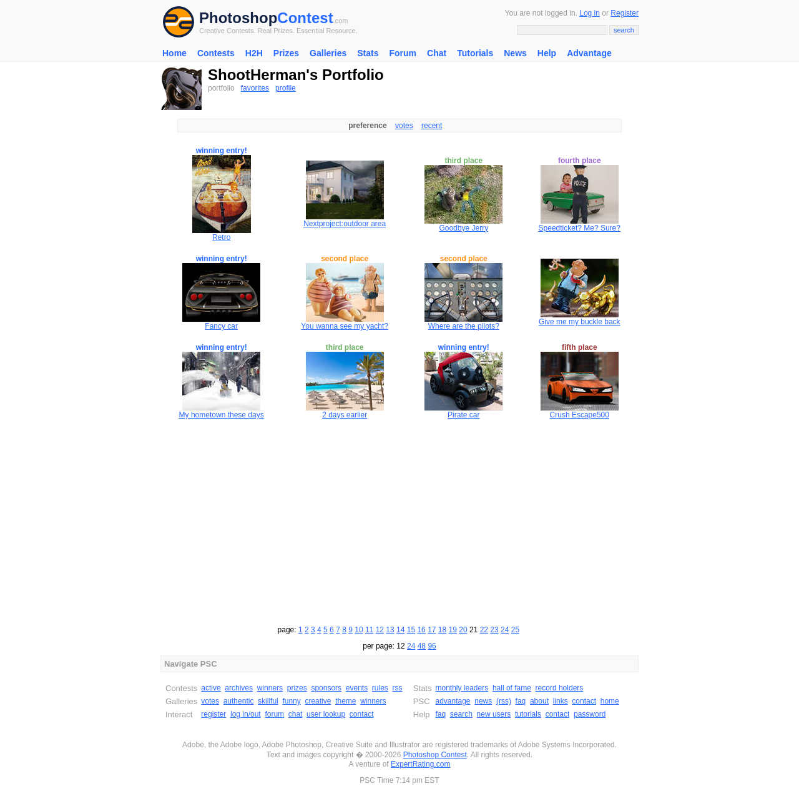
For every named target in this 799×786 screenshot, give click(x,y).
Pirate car (463, 414)
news (483, 701)
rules (380, 688)
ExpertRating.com (420, 764)
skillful (268, 701)
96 (432, 646)
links (560, 701)
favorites (255, 88)
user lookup (325, 714)
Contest (305, 17)
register (213, 714)
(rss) (503, 701)
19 (453, 629)
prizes (297, 688)
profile (285, 88)
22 (484, 629)
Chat (436, 53)
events (357, 688)
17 (432, 629)
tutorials (528, 714)
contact (362, 714)
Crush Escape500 (579, 414)
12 (380, 629)
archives (239, 688)
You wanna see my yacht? (344, 326)
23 (494, 629)
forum (274, 714)
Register (624, 13)
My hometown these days (221, 414)
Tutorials (475, 53)
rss (398, 688)
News (515, 53)
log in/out (245, 714)
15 (411, 629)
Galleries (328, 53)
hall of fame (512, 688)
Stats (367, 53)
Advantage (589, 53)
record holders (560, 688)
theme (345, 701)
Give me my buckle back (579, 321)
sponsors (326, 688)
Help (546, 53)
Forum (402, 53)
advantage (452, 701)
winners (270, 688)
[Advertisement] (399, 520)
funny (291, 701)
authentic (238, 701)
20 (463, 629)
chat (295, 714)
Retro (221, 237)
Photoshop (238, 17)
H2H (254, 53)
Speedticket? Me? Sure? (579, 228)
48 (422, 646)
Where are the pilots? (463, 326)
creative (318, 701)
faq (521, 701)
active (210, 688)
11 (369, 629)
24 (505, 629)
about (539, 701)
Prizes (286, 53)
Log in (589, 13)
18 (442, 629)
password (589, 714)
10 (359, 629)
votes (404, 125)
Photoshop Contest (435, 754)
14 (400, 629)
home (609, 701)
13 (390, 629)
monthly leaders (461, 688)
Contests (216, 53)
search (461, 714)
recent (431, 125)
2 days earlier (344, 414)
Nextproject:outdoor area (344, 223)
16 (421, 629)
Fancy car (221, 326)
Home (174, 53)
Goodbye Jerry (463, 228)
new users (494, 714)
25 (515, 629)
